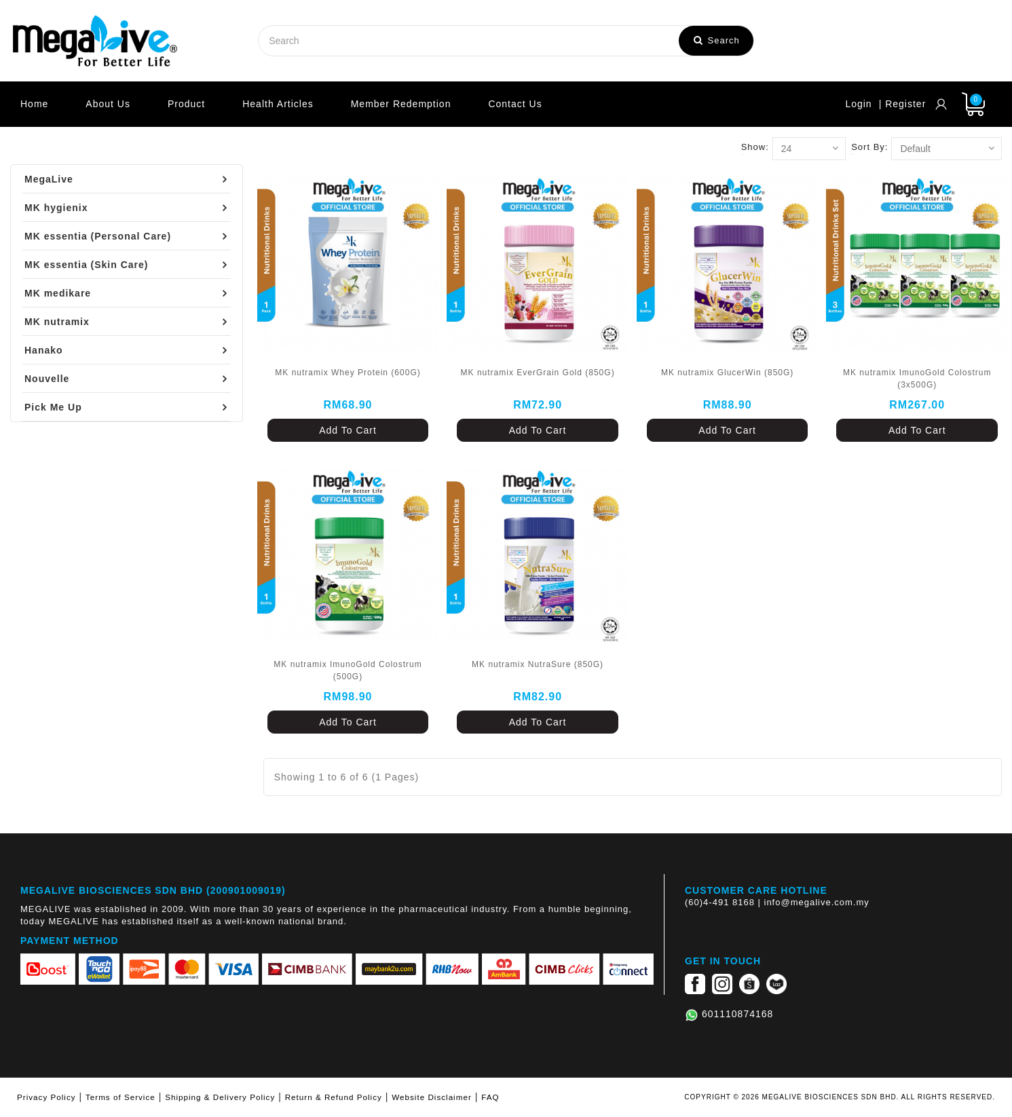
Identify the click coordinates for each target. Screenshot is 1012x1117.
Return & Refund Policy (333, 1097)
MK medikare (57, 293)
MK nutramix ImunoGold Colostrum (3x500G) (917, 379)
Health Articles (277, 103)
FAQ (490, 1097)
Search (717, 40)
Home (34, 103)
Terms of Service (120, 1097)
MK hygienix (56, 207)
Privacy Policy (46, 1097)
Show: (755, 147)
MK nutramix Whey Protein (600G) (347, 372)
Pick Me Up (53, 407)
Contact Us (515, 103)
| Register (902, 103)
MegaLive (48, 179)
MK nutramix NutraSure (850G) (537, 664)
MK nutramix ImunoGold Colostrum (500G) (347, 670)
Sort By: (869, 147)
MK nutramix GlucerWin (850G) (727, 372)
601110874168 (737, 1013)
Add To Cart (348, 430)
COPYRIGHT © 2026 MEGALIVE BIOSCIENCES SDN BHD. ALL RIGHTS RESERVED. (839, 1097)
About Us (108, 103)
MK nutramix (57, 321)
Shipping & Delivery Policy (220, 1097)
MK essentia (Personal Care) (97, 236)
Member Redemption (401, 103)
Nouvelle (46, 378)
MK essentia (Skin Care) (86, 264)
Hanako (43, 350)
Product (186, 103)
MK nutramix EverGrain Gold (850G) (538, 372)
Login (858, 103)
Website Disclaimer (432, 1097)
